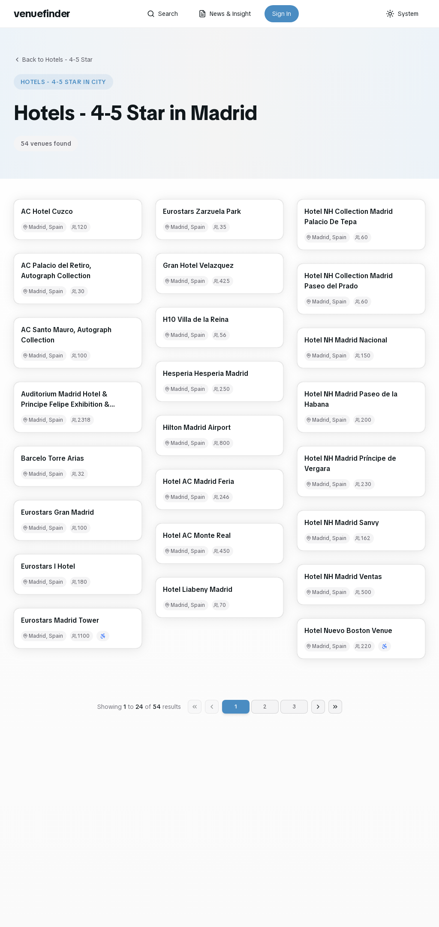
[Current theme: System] (402, 13)
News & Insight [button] (224, 14)
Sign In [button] (281, 14)
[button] (78, 219)
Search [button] (162, 14)
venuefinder (42, 13)
